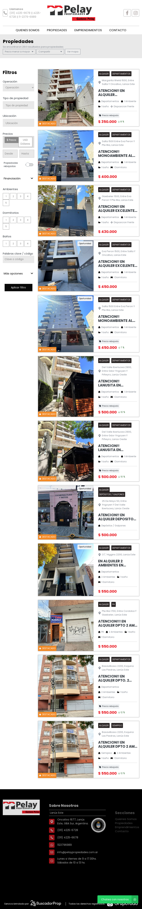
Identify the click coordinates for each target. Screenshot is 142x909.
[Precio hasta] (26, 154)
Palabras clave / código (18, 253)
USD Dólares (25, 142)
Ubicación (9, 116)
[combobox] (18, 105)
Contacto (117, 30)
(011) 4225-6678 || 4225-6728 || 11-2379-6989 (25, 15)
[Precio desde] (10, 154)
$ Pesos (11, 140)
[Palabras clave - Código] (18, 259)
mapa (72, 51)
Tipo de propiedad (15, 98)
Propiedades (57, 30)
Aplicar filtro (18, 287)
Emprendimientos (88, 30)
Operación (10, 81)
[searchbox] (20, 105)
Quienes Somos (27, 30)
